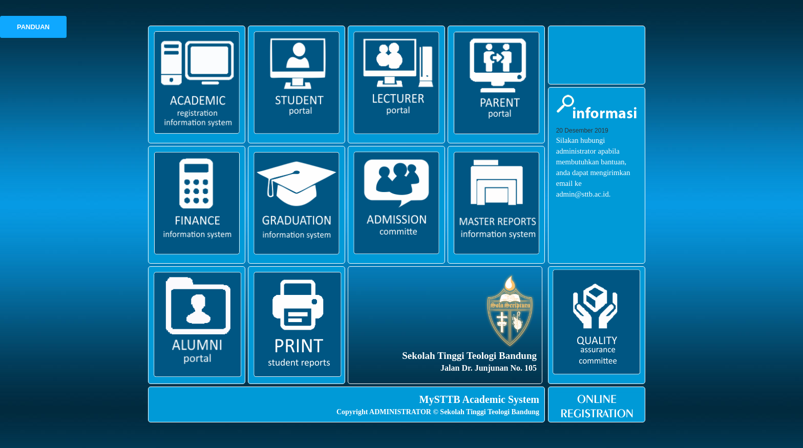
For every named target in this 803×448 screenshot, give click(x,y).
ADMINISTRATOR (400, 412)
